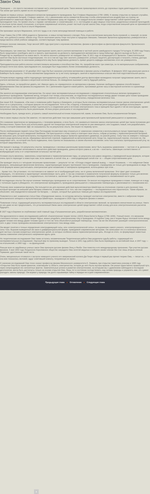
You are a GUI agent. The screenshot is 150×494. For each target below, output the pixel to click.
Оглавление (76, 282)
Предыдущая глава (55, 282)
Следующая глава (96, 282)
